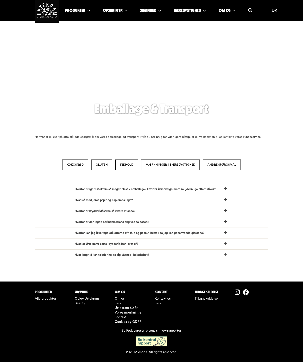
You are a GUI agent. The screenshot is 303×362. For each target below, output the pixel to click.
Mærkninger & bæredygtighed (170, 164)
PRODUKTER (77, 10)
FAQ (118, 303)
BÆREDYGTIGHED (190, 10)
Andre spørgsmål (221, 164)
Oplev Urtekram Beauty (87, 301)
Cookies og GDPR (128, 321)
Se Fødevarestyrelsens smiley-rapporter (151, 330)
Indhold (126, 164)
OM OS (227, 10)
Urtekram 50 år (126, 308)
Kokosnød (75, 164)
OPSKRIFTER (115, 10)
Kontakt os (163, 298)
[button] (151, 189)
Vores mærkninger (129, 312)
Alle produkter (45, 298)
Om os (120, 298)
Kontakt (120, 317)
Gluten (102, 164)
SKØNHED (150, 10)
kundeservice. (252, 136)
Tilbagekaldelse (206, 298)
